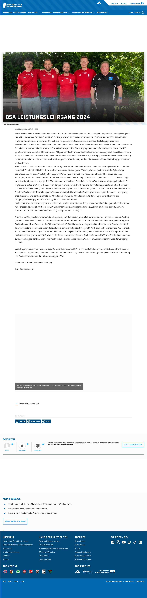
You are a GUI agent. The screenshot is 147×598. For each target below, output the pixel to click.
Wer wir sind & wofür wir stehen (15, 541)
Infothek (124, 3)
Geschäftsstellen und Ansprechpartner (18, 545)
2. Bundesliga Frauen (83, 559)
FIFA (22, 581)
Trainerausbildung (46, 545)
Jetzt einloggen (135, 3)
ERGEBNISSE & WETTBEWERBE (14, 13)
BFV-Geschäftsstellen (47, 552)
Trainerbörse (43, 556)
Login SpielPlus (45, 559)
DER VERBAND (103, 13)
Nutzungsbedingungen (114, 581)
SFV (4, 581)
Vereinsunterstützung (11, 552)
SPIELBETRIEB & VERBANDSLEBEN (56, 13)
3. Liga (77, 548)
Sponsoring (7, 548)
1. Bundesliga (80, 541)
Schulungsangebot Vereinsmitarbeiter (53, 548)
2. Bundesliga (80, 545)
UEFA (16, 581)
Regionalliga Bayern (83, 552)
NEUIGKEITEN (34, 13)
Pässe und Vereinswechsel (49, 541)
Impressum (140, 581)
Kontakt (6, 559)
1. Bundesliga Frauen (83, 556)
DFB (9, 581)
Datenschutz (129, 581)
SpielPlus (114, 3)
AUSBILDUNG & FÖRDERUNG (83, 13)
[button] (20, 421)
